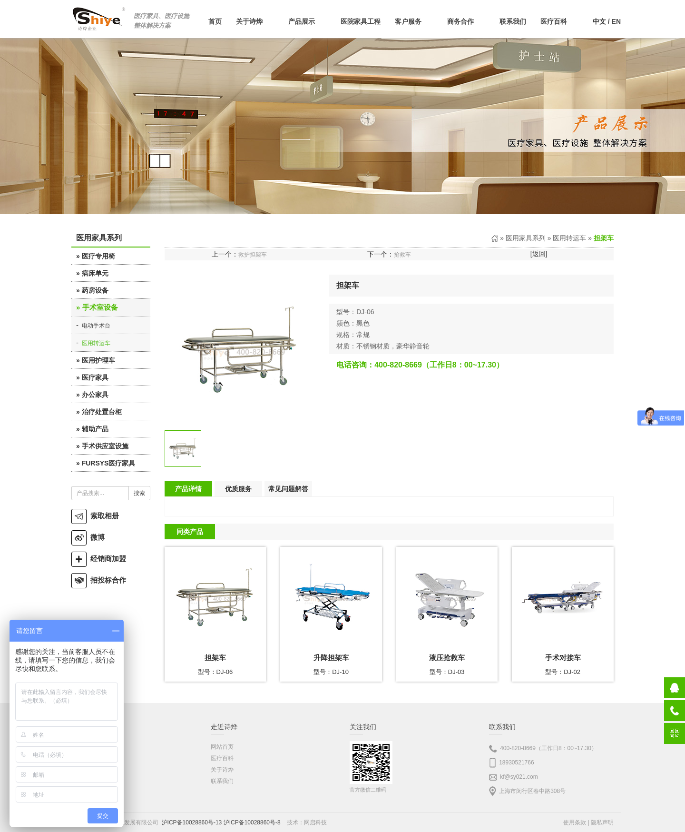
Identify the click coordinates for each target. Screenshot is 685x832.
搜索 (139, 493)
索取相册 (95, 516)
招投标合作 (98, 580)
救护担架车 (252, 254)
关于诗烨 (222, 769)
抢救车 (402, 254)
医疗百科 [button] (559, 21)
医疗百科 (222, 758)
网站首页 (222, 746)
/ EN (607, 21)
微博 (88, 537)
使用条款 (574, 822)
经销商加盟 (98, 559)
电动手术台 (96, 325)
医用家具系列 (526, 238)
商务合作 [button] (466, 21)
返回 (539, 254)
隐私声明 (602, 822)
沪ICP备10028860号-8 (252, 822)
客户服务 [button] (414, 21)
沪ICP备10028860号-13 (192, 822)
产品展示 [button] (307, 21)
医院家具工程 (361, 21)
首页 (215, 21)
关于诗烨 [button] (255, 21)
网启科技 (315, 822)
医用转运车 (96, 343)
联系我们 (512, 21)
